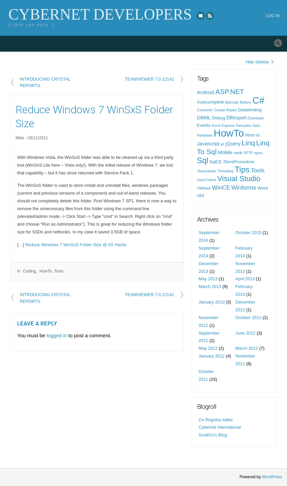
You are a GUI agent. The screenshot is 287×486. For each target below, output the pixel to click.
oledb (238, 153)
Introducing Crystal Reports (45, 82)
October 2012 (248, 317)
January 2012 (212, 356)
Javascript (208, 143)
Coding (29, 271)
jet (222, 144)
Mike (19, 138)
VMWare (204, 188)
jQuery (233, 143)
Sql (203, 160)
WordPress (272, 477)
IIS (257, 135)
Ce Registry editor (216, 419)
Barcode (232, 102)
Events (204, 125)
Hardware (205, 135)
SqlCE (216, 161)
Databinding (250, 109)
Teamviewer (206, 171)
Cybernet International (220, 427)
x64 (200, 195)
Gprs (256, 125)
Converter (205, 110)
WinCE (221, 187)
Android (205, 92)
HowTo (45, 271)
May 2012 (208, 348)
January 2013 (212, 302)
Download (255, 118)
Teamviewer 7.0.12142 (149, 79)
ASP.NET (229, 91)
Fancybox (243, 125)
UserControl (206, 180)
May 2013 (208, 278)
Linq (248, 143)
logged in (56, 335)
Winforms (243, 187)
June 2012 (245, 333)
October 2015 (248, 232)
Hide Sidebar (257, 62)
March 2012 (246, 348)
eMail (200, 15)
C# (258, 100)
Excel (216, 125)
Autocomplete (210, 102)
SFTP (248, 153)
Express (228, 125)
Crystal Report (225, 110)
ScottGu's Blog (213, 434)
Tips (242, 169)
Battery (245, 102)
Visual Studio (238, 178)
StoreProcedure (238, 161)
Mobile (225, 152)
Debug (218, 117)
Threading (225, 171)
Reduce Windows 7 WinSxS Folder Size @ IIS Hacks (75, 244)
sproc (258, 153)
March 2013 (210, 286)
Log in (273, 15)
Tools (58, 271)
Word (262, 188)
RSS (210, 15)
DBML (204, 117)
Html (249, 135)
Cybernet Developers (100, 14)
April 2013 (245, 278)
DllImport (236, 117)
